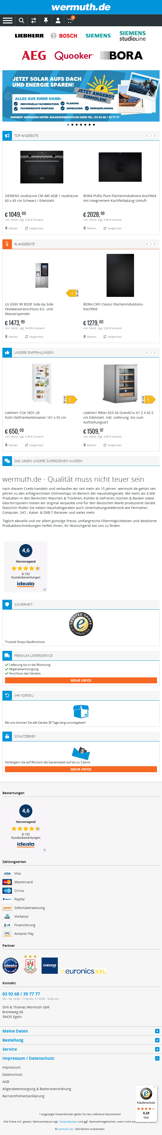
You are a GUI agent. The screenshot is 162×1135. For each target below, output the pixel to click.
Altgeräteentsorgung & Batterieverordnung (36, 1089)
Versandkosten (68, 1121)
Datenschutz (12, 1074)
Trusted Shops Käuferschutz (25, 642)
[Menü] (154, 1088)
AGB (5, 1081)
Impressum (11, 1067)
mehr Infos (81, 680)
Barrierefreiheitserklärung (23, 1096)
